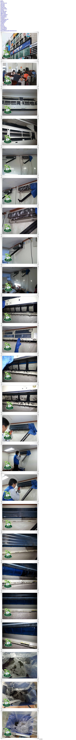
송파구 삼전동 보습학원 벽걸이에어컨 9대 (8, 30)
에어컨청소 (2, 5)
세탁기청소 (2, 4)
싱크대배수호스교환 (4, 19)
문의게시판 (2, 26)
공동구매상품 (3, 12)
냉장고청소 (2, 6)
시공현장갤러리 (3, 20)
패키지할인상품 (3, 11)
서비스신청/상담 (3, 28)
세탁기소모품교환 (3, 14)
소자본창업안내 (3, 29)
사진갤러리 (2, 22)
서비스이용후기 (3, 27)
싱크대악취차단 (3, 16)
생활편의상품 (3, 13)
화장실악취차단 (3, 15)
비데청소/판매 (3, 7)
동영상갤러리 (3, 21)
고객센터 (2, 23)
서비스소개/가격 (3, 3)
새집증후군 (2, 18)
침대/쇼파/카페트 (3, 8)
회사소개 (2, 1)
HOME (1, 0)
